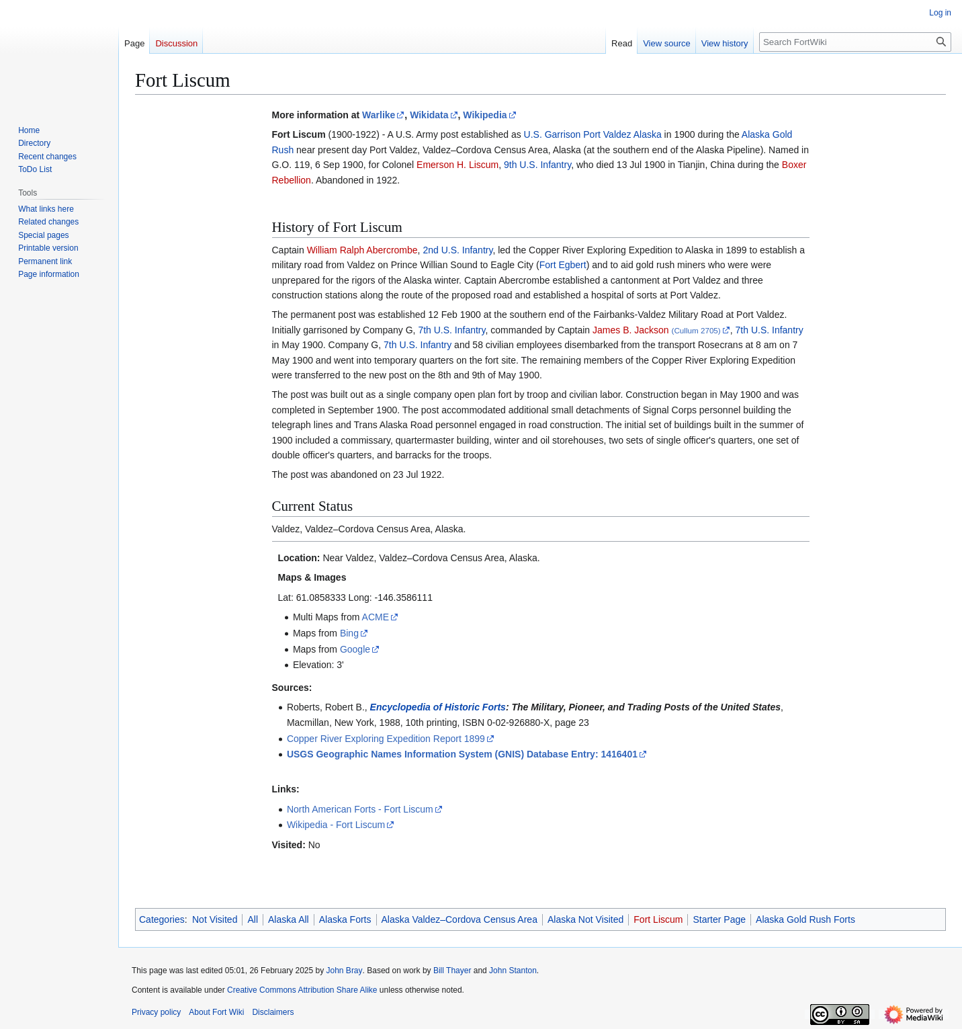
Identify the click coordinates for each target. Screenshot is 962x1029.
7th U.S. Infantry (451, 330)
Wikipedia (485, 115)
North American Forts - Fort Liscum (360, 809)
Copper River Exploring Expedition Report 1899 (386, 738)
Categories (162, 919)
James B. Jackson (631, 330)
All (252, 919)
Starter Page (719, 919)
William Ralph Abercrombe (362, 250)
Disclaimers (273, 1012)
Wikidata (429, 115)
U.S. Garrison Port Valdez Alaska (593, 134)
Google (355, 649)
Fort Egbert (562, 264)
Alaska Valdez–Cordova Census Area (459, 919)
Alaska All (288, 919)
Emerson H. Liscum (457, 164)
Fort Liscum (658, 919)
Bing (349, 633)
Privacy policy (156, 1012)
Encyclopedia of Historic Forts (438, 707)
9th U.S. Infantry (537, 164)
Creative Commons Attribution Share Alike (302, 990)
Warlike (378, 115)
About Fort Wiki (216, 1012)
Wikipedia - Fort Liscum (336, 824)
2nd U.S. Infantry (457, 250)
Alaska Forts (345, 919)
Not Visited (214, 919)
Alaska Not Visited (585, 919)
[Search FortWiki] (855, 42)
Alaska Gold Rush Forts (805, 919)
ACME (375, 617)
